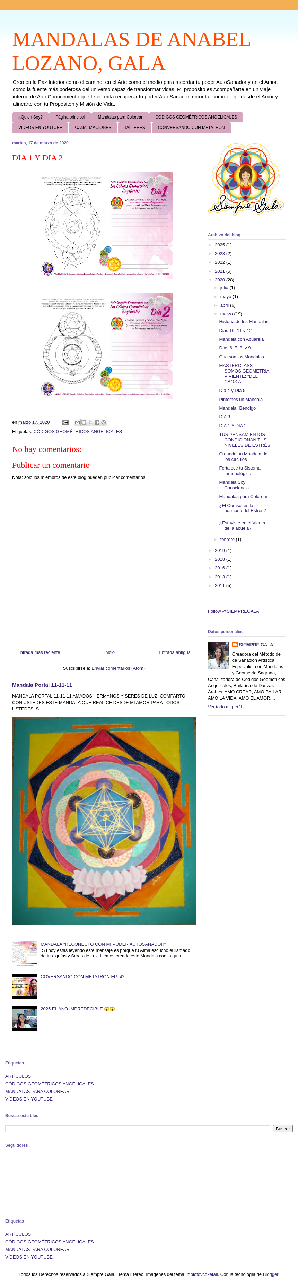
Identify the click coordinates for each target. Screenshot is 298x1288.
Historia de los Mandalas (243, 321)
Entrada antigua (175, 652)
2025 (220, 244)
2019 (220, 550)
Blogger (270, 1274)
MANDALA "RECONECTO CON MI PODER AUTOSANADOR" (103, 944)
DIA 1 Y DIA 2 (232, 425)
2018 (220, 559)
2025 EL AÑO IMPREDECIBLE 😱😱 (78, 1008)
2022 (220, 262)
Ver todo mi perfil (225, 706)
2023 (220, 253)
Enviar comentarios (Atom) (118, 668)
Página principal (70, 117)
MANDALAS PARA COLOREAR (37, 1091)
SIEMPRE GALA (256, 644)
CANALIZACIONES (93, 127)
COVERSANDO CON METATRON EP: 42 (82, 976)
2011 (220, 585)
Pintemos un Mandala (241, 399)
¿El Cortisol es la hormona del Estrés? (242, 508)
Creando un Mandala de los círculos (243, 456)
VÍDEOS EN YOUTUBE (29, 1099)
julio (225, 287)
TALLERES (134, 127)
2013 (220, 576)
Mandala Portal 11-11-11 (42, 685)
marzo (227, 313)
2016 (220, 567)
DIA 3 (224, 416)
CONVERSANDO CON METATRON (191, 127)
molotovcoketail (202, 1274)
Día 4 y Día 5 (232, 390)
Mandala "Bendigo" (238, 408)
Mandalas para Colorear (120, 117)
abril (225, 305)
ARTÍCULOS (18, 1076)
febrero (228, 539)
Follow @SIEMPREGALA (233, 611)
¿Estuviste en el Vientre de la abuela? (242, 525)
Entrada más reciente (38, 652)
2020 (220, 279)
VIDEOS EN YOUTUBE (40, 127)
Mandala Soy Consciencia (234, 485)
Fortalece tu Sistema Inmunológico (239, 470)
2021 (220, 271)
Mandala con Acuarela (241, 339)
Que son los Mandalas (241, 356)
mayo (226, 296)
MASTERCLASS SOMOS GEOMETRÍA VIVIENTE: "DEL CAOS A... (244, 373)
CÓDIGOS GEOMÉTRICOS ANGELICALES (196, 117)
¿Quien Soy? (30, 117)
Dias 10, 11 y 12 (235, 330)
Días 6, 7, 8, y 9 (235, 347)
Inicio (109, 652)
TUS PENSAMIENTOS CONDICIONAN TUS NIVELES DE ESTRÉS (244, 440)
